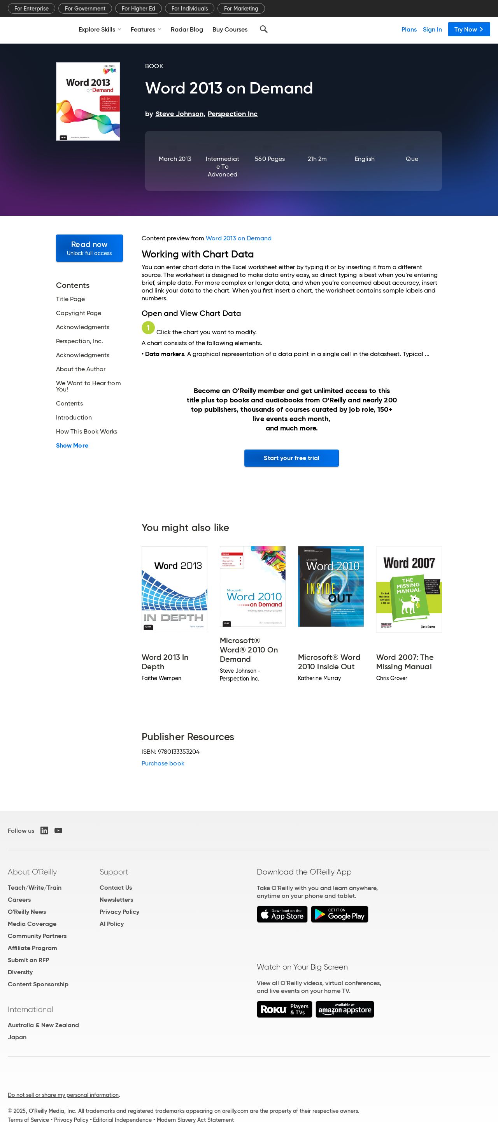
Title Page (70, 299)
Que (412, 158)
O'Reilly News (27, 912)
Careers (19, 900)
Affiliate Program (32, 948)
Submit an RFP (28, 960)
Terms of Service (28, 1119)
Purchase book (163, 763)
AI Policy (112, 924)
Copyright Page (78, 313)
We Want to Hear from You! (88, 386)
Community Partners (37, 936)
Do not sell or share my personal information (63, 1094)
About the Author (80, 369)
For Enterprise (31, 8)
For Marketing (241, 8)
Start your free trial (291, 458)
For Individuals (190, 8)
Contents (69, 403)
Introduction (74, 417)
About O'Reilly (32, 871)
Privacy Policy (119, 912)
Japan (17, 1037)
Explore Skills (100, 29)
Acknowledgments (82, 327)
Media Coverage (32, 924)
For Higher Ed (138, 8)
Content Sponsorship (38, 984)
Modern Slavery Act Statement (195, 1119)
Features (146, 29)
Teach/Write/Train (34, 887)
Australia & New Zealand (43, 1025)
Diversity (20, 972)
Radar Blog (187, 29)
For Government (85, 8)
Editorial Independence (122, 1119)
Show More (72, 446)
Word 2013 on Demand (239, 238)
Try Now (469, 29)
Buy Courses (229, 29)
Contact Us (116, 887)
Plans (409, 29)
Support (114, 871)
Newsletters (116, 900)
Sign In (432, 29)
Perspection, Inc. (79, 341)
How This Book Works (86, 431)
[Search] (264, 29)
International (30, 1009)
